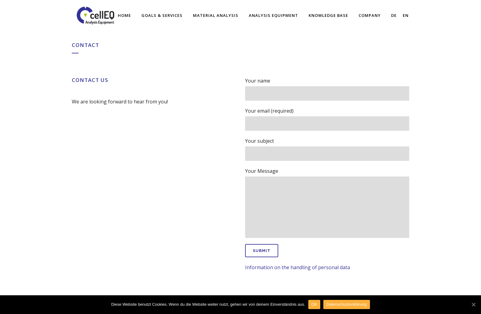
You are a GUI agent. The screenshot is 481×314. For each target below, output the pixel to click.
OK (314, 304)
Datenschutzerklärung (346, 304)
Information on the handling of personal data (297, 267)
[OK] (473, 304)
